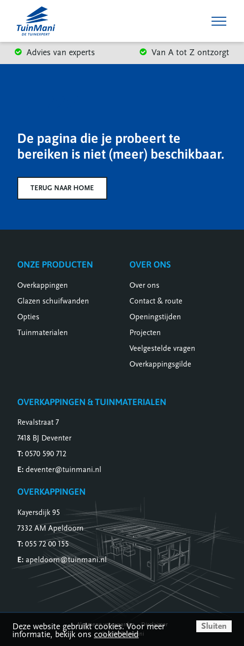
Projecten (145, 332)
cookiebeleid (116, 634)
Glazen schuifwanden (53, 301)
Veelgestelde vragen (162, 348)
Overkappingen (42, 285)
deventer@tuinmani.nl (63, 469)
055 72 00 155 (47, 544)
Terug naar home (62, 188)
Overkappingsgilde (160, 364)
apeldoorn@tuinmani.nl (66, 559)
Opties (28, 316)
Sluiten (214, 626)
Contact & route (156, 301)
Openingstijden (155, 316)
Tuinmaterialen (42, 332)
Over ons (144, 285)
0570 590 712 (45, 453)
